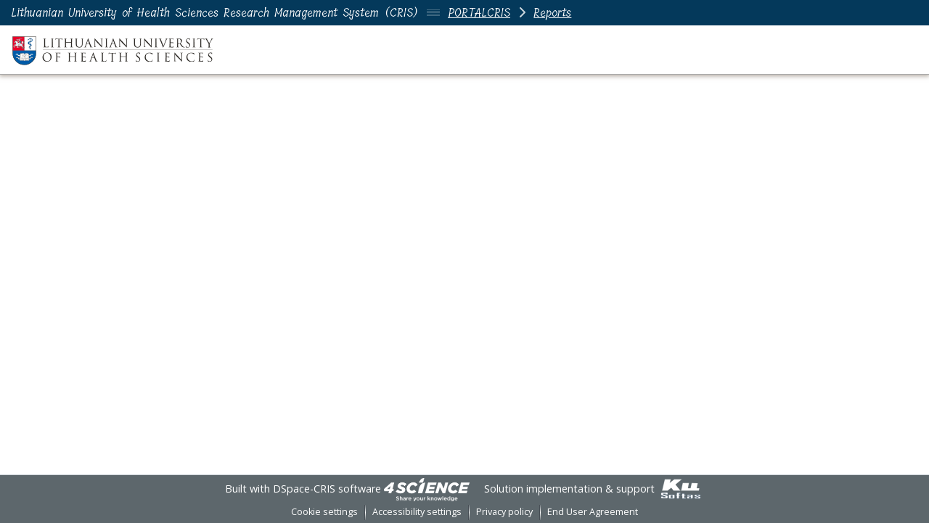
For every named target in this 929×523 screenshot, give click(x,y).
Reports (552, 12)
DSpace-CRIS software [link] (327, 488)
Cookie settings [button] (324, 512)
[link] (427, 488)
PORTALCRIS (479, 12)
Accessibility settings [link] (417, 512)
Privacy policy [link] (504, 512)
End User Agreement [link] (592, 512)
